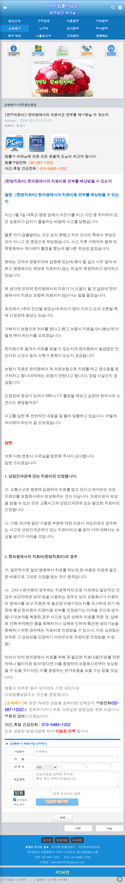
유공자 (43, 28)
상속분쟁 (102, 21)
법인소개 (14, 21)
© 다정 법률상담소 (63, 847)
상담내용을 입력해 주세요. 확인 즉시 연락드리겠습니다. (77, 779)
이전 (78, 828)
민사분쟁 (73, 28)
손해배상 (14, 28)
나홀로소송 (43, 36)
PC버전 (77, 840)
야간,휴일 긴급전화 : (36, 168)
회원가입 (62, 840)
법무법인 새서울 (62, 12)
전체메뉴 (102, 35)
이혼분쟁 (73, 21)
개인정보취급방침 (89, 847)
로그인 (47, 840)
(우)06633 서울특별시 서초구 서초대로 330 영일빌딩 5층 (62, 852)
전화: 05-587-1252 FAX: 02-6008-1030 (62, 857)
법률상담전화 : (29, 162)
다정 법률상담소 (62, 6)
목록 (62, 818)
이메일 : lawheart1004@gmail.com (62, 862)
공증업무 (44, 21)
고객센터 (73, 36)
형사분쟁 (102, 28)
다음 (109, 828)
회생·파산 (14, 36)
